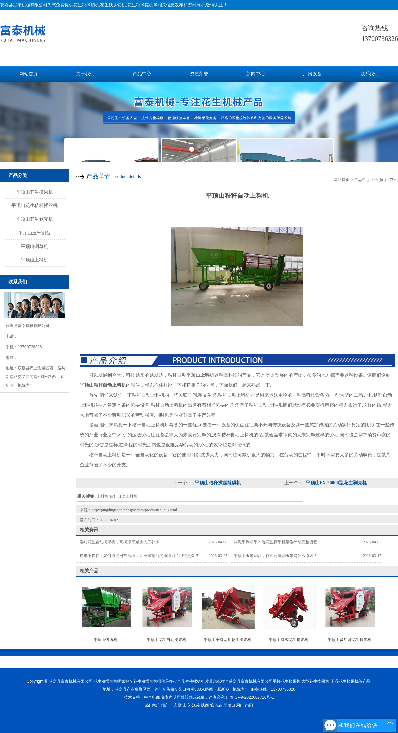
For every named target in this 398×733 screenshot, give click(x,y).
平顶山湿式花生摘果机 (288, 639)
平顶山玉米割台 (34, 232)
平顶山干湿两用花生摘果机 (227, 639)
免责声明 (169, 697)
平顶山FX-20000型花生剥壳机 (335, 482)
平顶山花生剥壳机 (34, 219)
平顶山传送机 (105, 639)
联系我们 (369, 73)
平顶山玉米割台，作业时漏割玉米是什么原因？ (275, 555)
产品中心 (142, 73)
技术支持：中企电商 (142, 697)
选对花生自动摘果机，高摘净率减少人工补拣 (119, 542)
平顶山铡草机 (34, 246)
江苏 (196, 705)
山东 (187, 705)
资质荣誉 (199, 73)
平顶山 (229, 705)
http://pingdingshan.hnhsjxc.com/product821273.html (134, 510)
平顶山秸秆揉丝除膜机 (217, 482)
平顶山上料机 (34, 259)
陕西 (205, 705)
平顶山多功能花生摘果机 (349, 639)
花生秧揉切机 (86, 4)
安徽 (178, 705)
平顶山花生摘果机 (34, 192)
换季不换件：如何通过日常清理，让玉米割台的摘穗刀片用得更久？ (139, 555)
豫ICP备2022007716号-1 (252, 697)
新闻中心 (255, 73)
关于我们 (85, 73)
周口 (240, 705)
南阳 (249, 705)
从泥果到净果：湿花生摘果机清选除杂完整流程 (275, 542)
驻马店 (216, 705)
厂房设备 (312, 73)
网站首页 (28, 73)
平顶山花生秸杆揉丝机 (34, 205)
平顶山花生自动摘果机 (166, 639)
